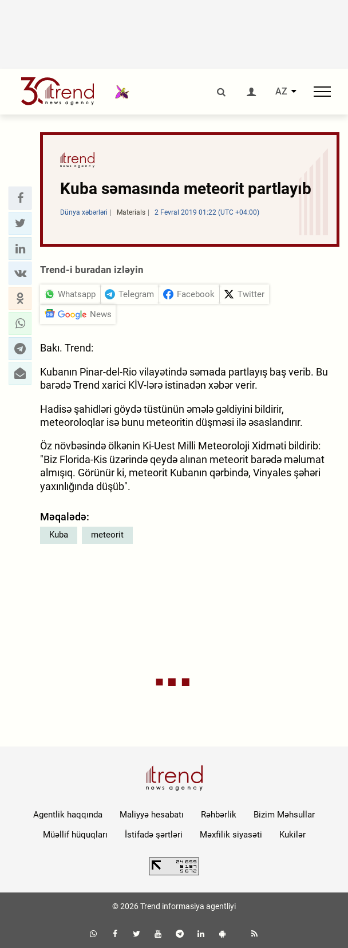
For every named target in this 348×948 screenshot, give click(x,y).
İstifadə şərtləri (154, 835)
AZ (281, 91)
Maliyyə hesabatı (152, 814)
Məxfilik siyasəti (231, 835)
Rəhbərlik (218, 814)
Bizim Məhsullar (284, 814)
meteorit (107, 535)
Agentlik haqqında (67, 814)
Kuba (58, 535)
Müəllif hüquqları (75, 835)
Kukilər (292, 835)
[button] (20, 198)
